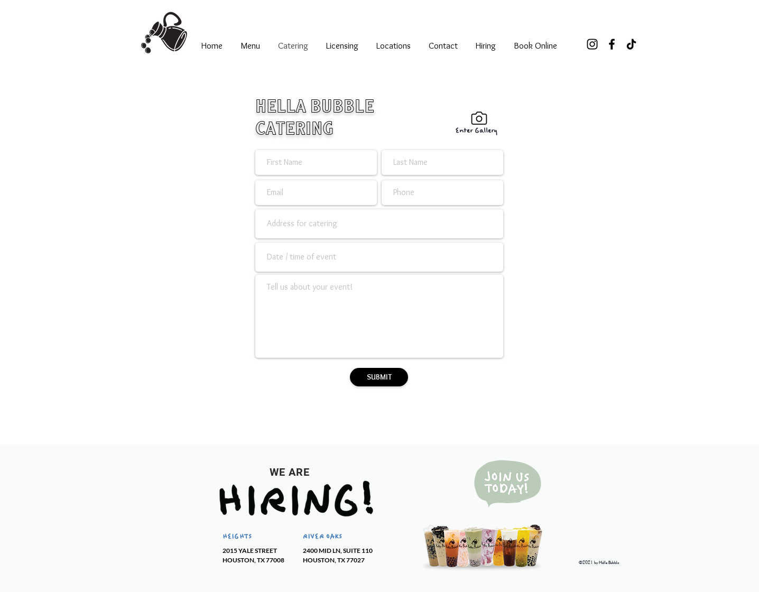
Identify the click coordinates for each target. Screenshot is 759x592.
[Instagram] (592, 44)
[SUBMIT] (379, 377)
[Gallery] (478, 118)
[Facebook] (612, 44)
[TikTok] (631, 44)
